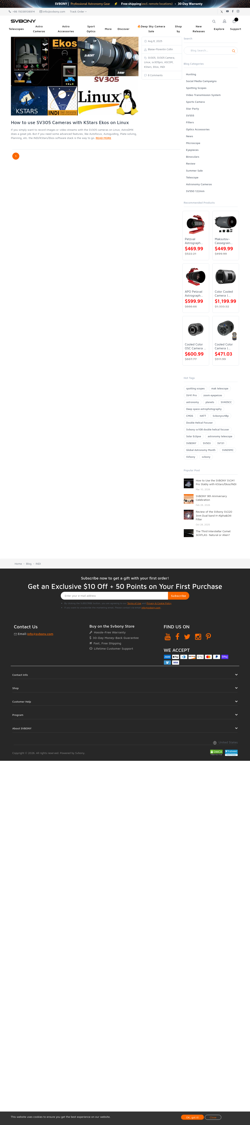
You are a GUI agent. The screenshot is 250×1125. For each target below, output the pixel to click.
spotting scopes (195, 388)
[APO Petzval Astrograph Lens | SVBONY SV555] (196, 277)
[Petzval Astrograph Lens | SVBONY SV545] (196, 224)
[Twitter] (187, 636)
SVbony (190, 456)
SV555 (190, 115)
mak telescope (219, 388)
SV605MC (227, 450)
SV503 (207, 443)
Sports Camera (195, 101)
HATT (203, 415)
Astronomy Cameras (199, 184)
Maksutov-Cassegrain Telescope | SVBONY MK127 (223, 241)
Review (191, 163)
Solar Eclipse (193, 436)
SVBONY (191, 443)
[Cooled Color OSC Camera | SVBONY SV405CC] (196, 329)
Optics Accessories (198, 129)
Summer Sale (194, 170)
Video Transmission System (203, 95)
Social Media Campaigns (201, 81)
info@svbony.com (52, 11)
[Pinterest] (208, 636)
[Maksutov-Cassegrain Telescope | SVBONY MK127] (226, 224)
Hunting (191, 74)
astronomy (192, 402)
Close (213, 1117)
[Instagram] (198, 636)
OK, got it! (192, 1117)
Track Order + (78, 11)
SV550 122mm (195, 191)
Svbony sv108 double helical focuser (207, 429)
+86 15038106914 (22, 11)
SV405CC (226, 402)
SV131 (220, 443)
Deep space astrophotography (204, 408)
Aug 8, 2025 (154, 41)
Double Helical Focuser (199, 422)
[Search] (211, 51)
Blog (28, 563)
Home (18, 563)
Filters (190, 122)
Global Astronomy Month (201, 450)
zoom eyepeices (213, 395)
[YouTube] (168, 636)
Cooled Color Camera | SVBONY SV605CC (224, 346)
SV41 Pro (191, 395)
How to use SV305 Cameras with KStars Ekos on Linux (70, 122)
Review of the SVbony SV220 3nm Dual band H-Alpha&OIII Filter (214, 515)
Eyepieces (192, 149)
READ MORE (103, 138)
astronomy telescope (220, 436)
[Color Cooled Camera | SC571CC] (226, 277)
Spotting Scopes (196, 87)
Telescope (192, 177)
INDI (38, 563)
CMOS (189, 415)
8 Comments (155, 75)
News (189, 136)
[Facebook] (177, 636)
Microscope (193, 143)
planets (209, 402)
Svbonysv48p (221, 415)
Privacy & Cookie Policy (158, 603)
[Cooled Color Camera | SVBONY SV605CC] (226, 329)
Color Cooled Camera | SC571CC (224, 293)
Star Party (192, 108)
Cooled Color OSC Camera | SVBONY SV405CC (195, 346)
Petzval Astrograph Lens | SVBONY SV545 (193, 241)
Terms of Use (134, 603)
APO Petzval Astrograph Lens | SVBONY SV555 (193, 293)
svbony (206, 456)
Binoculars (192, 156)
